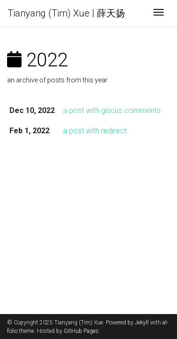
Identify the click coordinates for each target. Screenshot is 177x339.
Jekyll (142, 322)
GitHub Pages (81, 331)
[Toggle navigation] (158, 13)
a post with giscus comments (111, 110)
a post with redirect (94, 130)
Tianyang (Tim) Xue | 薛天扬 (66, 13)
